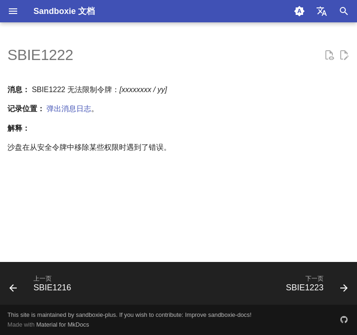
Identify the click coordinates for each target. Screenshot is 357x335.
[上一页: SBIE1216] (42, 286)
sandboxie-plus (96, 314)
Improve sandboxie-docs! (218, 314)
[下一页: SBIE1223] (315, 286)
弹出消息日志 (68, 109)
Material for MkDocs (62, 324)
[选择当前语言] (321, 11)
